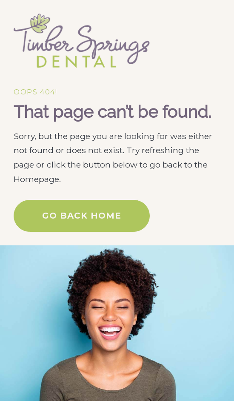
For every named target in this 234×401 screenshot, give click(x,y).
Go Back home (81, 215)
